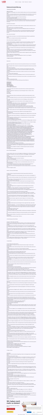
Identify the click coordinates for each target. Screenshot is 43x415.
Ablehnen (34, 412)
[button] (41, 405)
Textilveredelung (10, 411)
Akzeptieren (29, 412)
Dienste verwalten (28, 410)
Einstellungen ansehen (39, 412)
